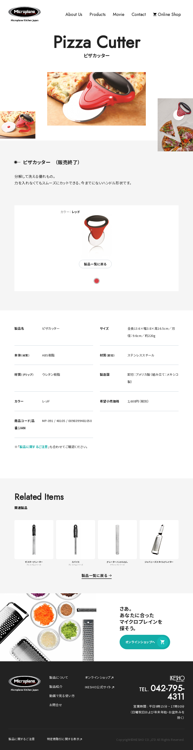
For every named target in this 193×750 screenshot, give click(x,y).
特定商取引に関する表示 (65, 739)
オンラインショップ (99, 677)
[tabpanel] (97, 240)
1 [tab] (96, 281)
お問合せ (55, 705)
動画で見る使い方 (62, 695)
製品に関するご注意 (33, 446)
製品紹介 (55, 686)
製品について (58, 677)
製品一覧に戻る (95, 264)
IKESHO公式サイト (100, 687)
